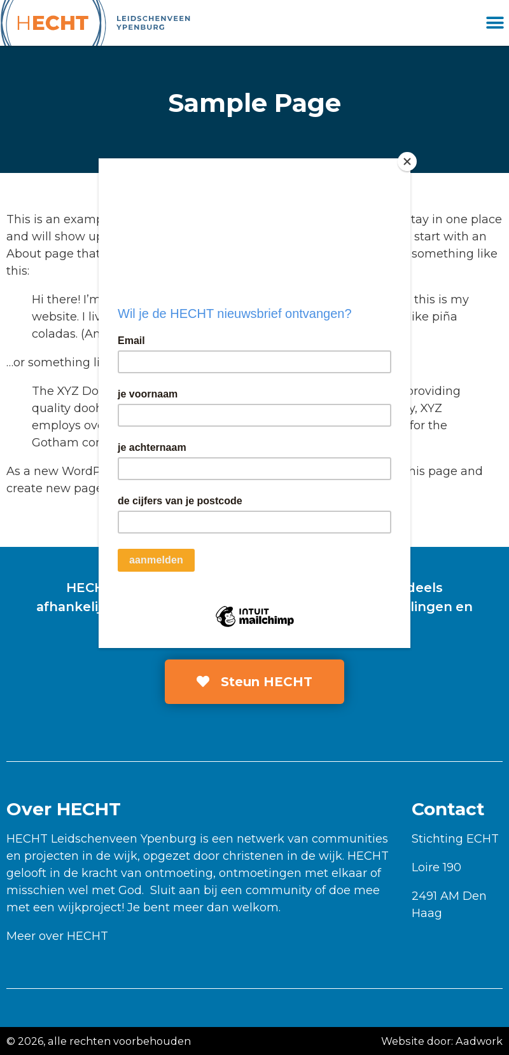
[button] (494, 23)
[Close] (407, 161)
